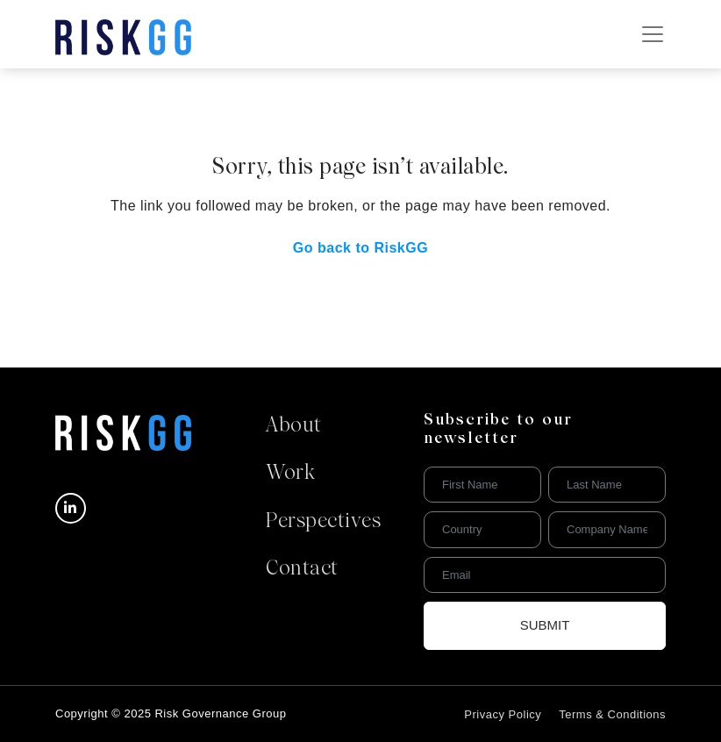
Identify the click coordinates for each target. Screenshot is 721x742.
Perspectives (323, 522)
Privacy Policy (502, 714)
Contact (302, 569)
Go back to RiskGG (360, 247)
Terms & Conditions (612, 714)
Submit (545, 624)
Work (290, 473)
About (294, 426)
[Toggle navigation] (652, 34)
